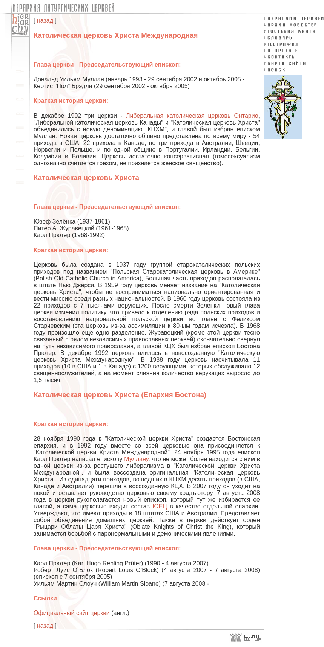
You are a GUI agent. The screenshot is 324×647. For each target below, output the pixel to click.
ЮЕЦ (159, 506)
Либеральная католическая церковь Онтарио (192, 116)
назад (45, 20)
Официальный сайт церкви (72, 613)
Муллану (136, 459)
